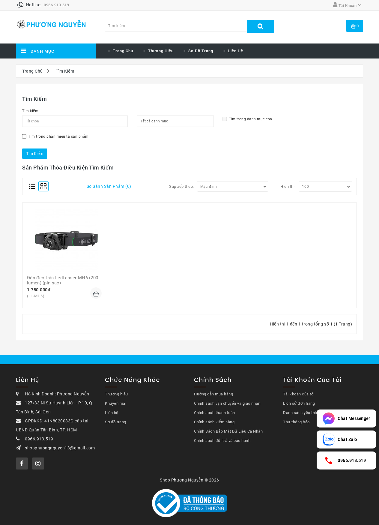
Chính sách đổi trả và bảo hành (222, 440)
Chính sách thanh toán (214, 412)
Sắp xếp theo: (181, 186)
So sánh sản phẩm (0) (109, 186)
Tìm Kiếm (65, 71)
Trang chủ (123, 51)
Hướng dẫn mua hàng (213, 394)
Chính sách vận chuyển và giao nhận (227, 403)
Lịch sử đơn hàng (299, 403)
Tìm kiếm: (31, 111)
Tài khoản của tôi (299, 394)
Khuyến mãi (115, 403)
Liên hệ (235, 51)
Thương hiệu (116, 394)
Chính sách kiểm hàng (214, 422)
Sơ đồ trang (200, 51)
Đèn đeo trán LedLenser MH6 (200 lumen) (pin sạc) (63, 280)
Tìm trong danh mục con (247, 119)
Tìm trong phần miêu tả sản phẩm (55, 136)
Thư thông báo (296, 422)
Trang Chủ (32, 71)
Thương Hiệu (161, 51)
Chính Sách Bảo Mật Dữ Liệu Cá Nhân (228, 431)
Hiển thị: (288, 186)
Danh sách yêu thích (302, 412)
